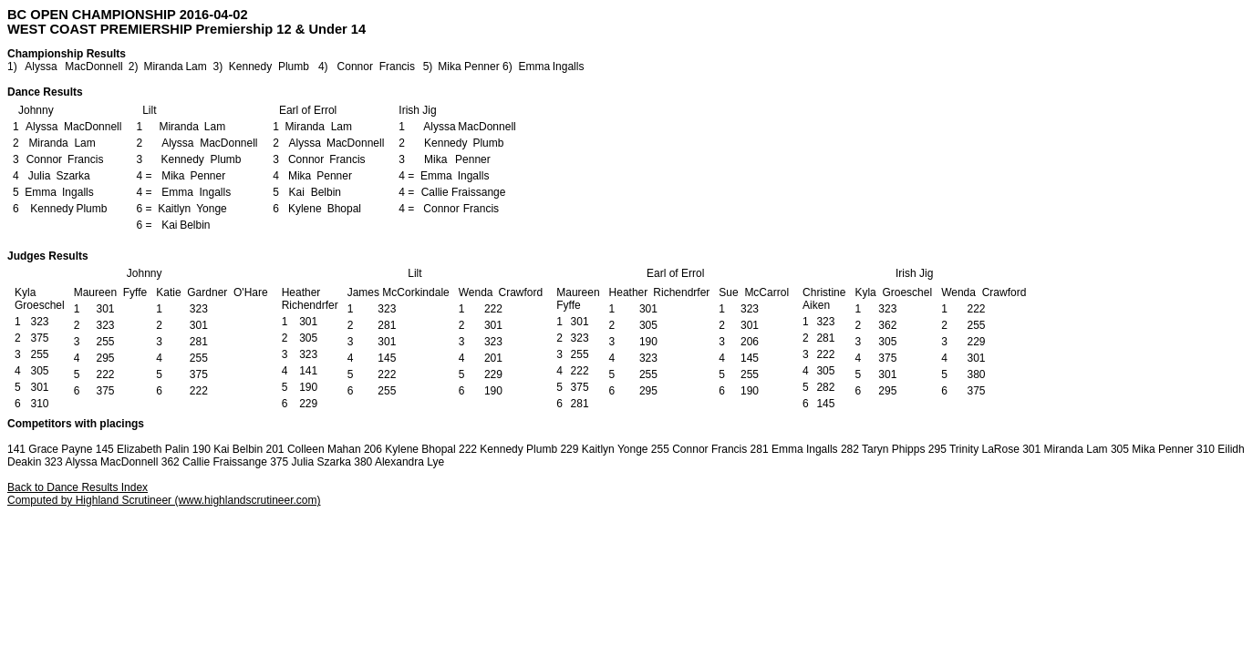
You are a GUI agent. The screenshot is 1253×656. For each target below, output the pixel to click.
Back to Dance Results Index (77, 487)
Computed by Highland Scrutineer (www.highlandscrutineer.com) (164, 500)
